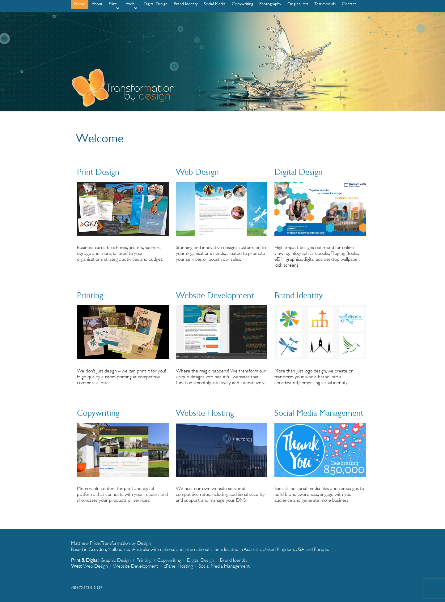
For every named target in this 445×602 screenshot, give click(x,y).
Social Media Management (318, 414)
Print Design (98, 173)
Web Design (197, 173)
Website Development (215, 296)
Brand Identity (298, 296)
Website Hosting (205, 414)
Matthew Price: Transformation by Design (111, 543)
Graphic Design (115, 560)
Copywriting (98, 414)
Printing (90, 296)
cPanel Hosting (178, 566)
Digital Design (298, 173)
